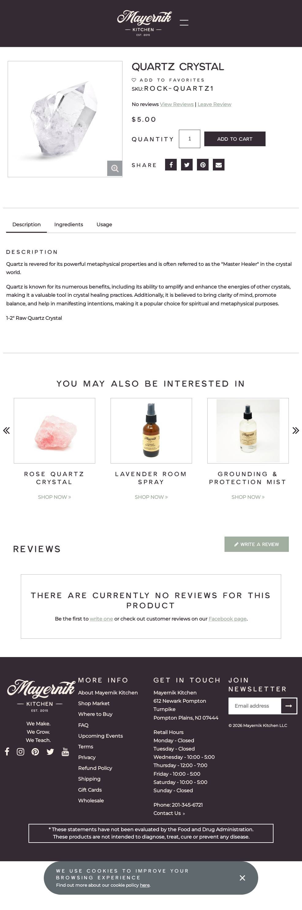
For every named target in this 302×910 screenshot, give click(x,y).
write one (101, 619)
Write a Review (256, 544)
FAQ (83, 725)
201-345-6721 (187, 805)
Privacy (87, 757)
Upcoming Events (100, 736)
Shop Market (94, 703)
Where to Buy (95, 714)
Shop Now (54, 497)
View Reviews (177, 104)
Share (145, 165)
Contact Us (169, 813)
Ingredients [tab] (68, 225)
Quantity (153, 139)
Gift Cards (90, 790)
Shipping (89, 779)
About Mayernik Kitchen (108, 693)
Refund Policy (95, 768)
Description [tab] (26, 225)
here (144, 885)
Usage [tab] (104, 225)
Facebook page (228, 619)
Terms (85, 747)
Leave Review (214, 104)
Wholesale (91, 801)
